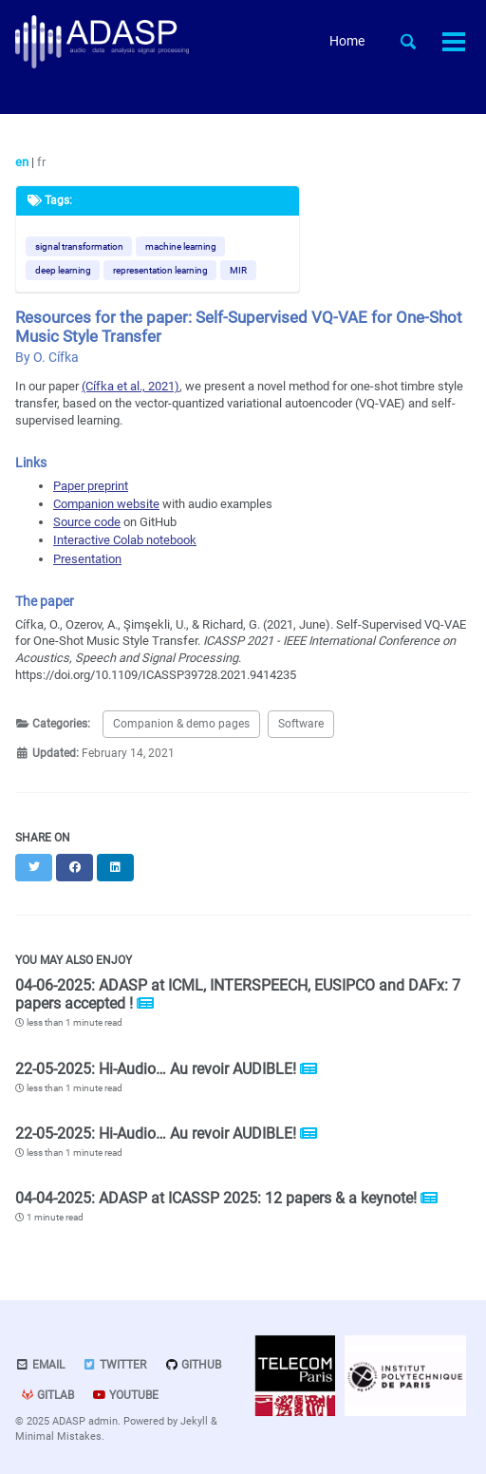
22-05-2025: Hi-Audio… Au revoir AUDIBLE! (157, 1069)
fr (41, 162)
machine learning (180, 246)
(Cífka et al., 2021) (130, 386)
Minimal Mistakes (58, 1436)
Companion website (106, 504)
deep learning (63, 270)
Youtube (125, 1395)
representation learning (160, 270)
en (23, 162)
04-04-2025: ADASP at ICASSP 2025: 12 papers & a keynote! (218, 1198)
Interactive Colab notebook (124, 540)
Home (346, 40)
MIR (238, 270)
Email (40, 1364)
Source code (87, 522)
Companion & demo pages (181, 723)
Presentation (87, 559)
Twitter (114, 1364)
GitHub (192, 1364)
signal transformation (79, 246)
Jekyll (194, 1421)
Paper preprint (90, 486)
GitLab (47, 1395)
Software (301, 723)
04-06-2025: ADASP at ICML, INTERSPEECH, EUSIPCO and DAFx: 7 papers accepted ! (237, 994)
